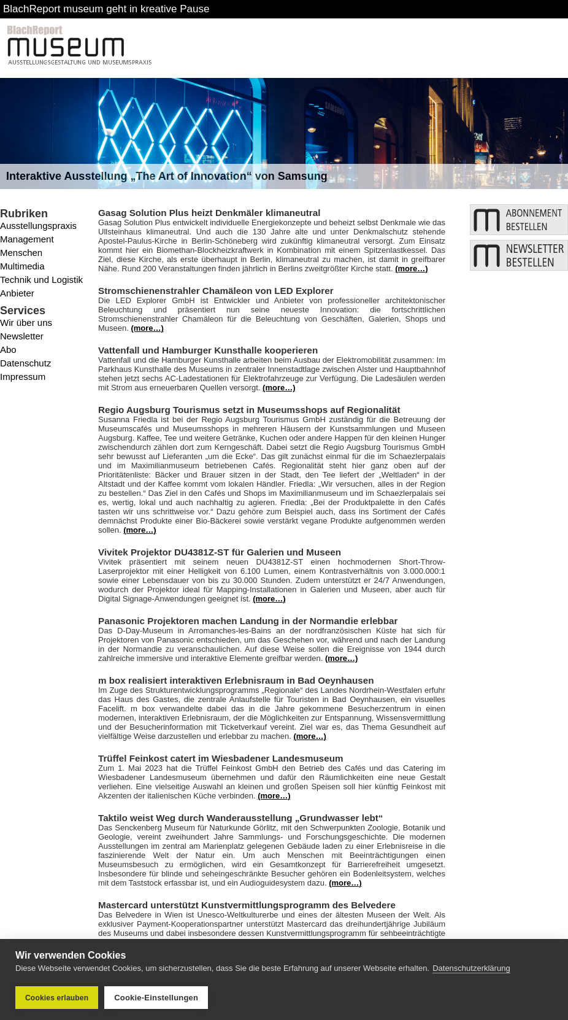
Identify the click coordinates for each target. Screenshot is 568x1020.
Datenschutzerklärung (471, 968)
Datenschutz (25, 363)
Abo (8, 349)
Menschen (21, 252)
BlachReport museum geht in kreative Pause (106, 9)
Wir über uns (26, 322)
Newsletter (22, 336)
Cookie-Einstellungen (156, 997)
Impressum (22, 376)
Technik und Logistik (41, 279)
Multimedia (22, 266)
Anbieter (17, 293)
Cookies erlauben (56, 998)
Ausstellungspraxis (38, 225)
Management (27, 239)
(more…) (411, 268)
